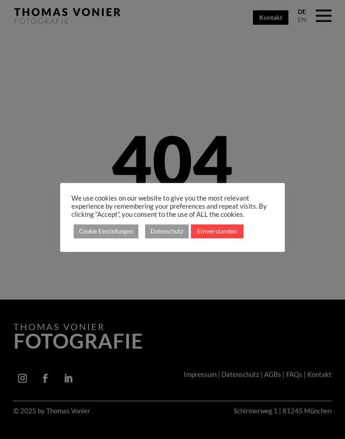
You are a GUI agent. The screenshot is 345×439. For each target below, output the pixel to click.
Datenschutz (166, 231)
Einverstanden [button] (217, 231)
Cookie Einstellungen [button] (106, 231)
